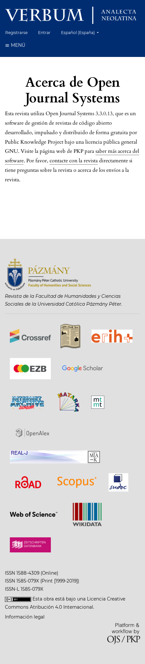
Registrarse (16, 32)
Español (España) (82, 32)
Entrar (44, 32)
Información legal (25, 616)
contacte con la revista (74, 160)
